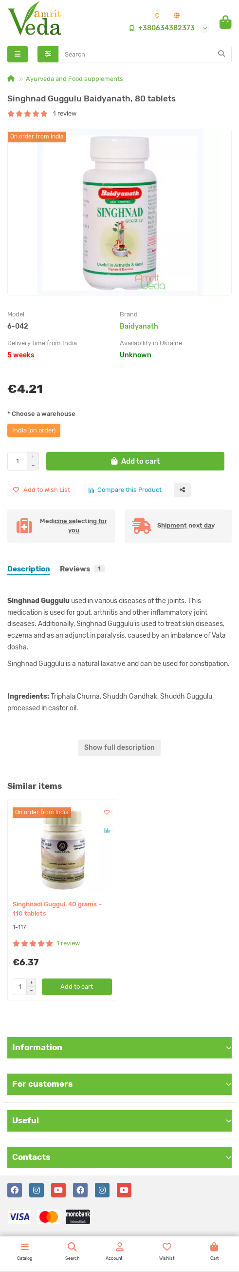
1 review (41, 113)
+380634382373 (160, 28)
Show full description (119, 748)
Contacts (122, 1157)
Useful (122, 1120)
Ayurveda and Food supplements (74, 78)
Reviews (82, 569)
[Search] (145, 54)
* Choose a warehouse (41, 413)
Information (122, 1047)
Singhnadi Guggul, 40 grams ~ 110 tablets (57, 908)
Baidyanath (139, 326)
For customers (122, 1084)
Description (28, 569)
